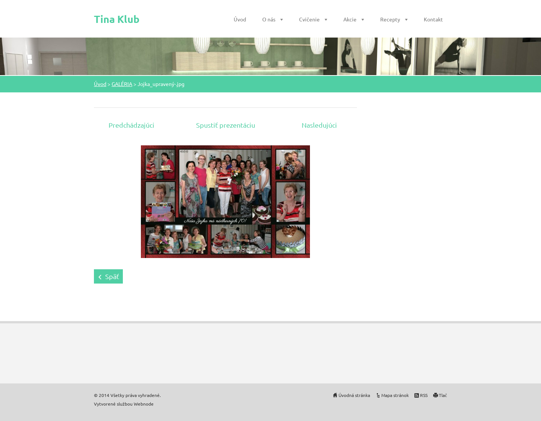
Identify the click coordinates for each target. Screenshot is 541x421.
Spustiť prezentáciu (225, 125)
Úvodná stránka (354, 395)
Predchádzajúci (131, 125)
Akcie (350, 19)
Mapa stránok (395, 395)
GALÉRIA (122, 83)
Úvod (240, 19)
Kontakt (433, 19)
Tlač (443, 395)
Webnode (144, 404)
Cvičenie (309, 19)
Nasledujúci (319, 125)
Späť (112, 276)
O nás (268, 19)
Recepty (390, 19)
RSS (424, 395)
